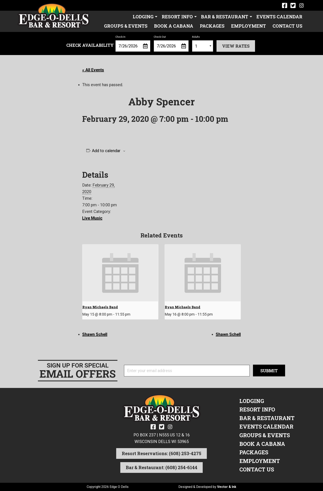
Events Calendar (279, 17)
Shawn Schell (94, 334)
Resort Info (177, 17)
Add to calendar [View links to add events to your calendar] (106, 151)
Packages (212, 26)
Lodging (143, 17)
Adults (202, 43)
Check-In (132, 43)
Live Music (92, 218)
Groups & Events (125, 26)
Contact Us (287, 26)
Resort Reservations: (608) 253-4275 (161, 453)
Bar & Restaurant (224, 17)
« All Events (93, 69)
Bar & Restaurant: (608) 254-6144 (161, 467)
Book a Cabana (173, 26)
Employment (248, 26)
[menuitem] (143, 16)
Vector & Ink (226, 487)
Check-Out (171, 43)
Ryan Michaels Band (100, 307)
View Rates (235, 46)
